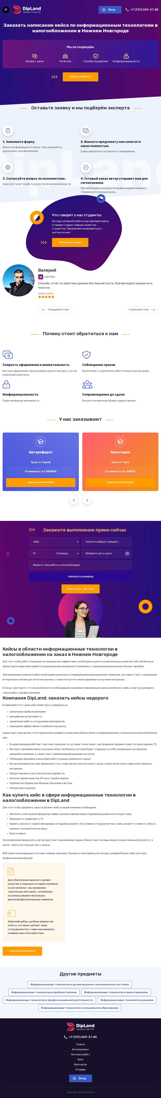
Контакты (80, 1064)
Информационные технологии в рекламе (127, 1000)
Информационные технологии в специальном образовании (79, 1007)
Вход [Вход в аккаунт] (108, 9)
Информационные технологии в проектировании (116, 992)
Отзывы (81, 1069)
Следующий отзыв (142, 310)
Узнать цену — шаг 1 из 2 (80, 589)
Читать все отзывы (70, 242)
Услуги (80, 1044)
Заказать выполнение (41, 482)
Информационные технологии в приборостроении (44, 992)
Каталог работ (80, 1054)
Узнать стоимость (80, 77)
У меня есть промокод (80, 577)
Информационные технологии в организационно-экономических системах (79, 984)
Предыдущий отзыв (55, 310)
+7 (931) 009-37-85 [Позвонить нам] (142, 9)
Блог (80, 1059)
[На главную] (27, 10)
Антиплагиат (80, 1049)
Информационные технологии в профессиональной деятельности (49, 1000)
